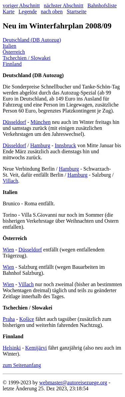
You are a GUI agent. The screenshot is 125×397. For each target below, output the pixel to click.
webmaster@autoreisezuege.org (73, 382)
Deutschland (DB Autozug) (32, 40)
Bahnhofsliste (102, 5)
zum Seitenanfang (22, 365)
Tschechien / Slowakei (27, 58)
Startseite (77, 11)
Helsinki (12, 348)
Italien (9, 46)
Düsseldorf (14, 122)
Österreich (14, 52)
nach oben (52, 11)
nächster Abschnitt (64, 5)
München (41, 122)
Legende (28, 11)
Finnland (12, 64)
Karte (9, 11)
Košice (26, 319)
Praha (9, 319)
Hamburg (40, 145)
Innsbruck (65, 145)
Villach (10, 181)
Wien (8, 249)
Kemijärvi (36, 348)
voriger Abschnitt (21, 5)
